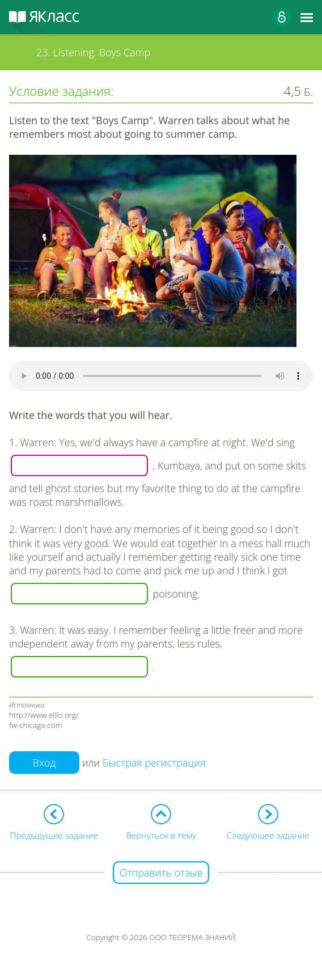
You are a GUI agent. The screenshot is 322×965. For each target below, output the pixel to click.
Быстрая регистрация (154, 762)
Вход (44, 762)
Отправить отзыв (161, 872)
